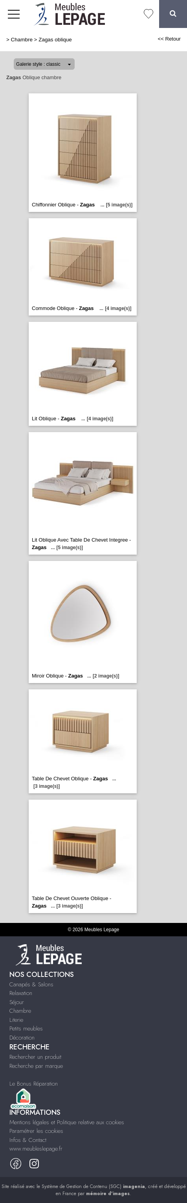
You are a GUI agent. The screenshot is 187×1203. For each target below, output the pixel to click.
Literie (16, 1019)
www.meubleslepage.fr (35, 1148)
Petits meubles (26, 1028)
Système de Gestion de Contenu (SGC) (93, 1186)
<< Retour (169, 39)
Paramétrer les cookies (36, 1131)
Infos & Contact (27, 1140)
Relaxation (20, 993)
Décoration (22, 1037)
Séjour (16, 1002)
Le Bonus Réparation (33, 1083)
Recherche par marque (36, 1066)
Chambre (22, 40)
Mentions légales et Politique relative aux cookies (66, 1122)
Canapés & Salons (31, 984)
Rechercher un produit (35, 1057)
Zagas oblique (55, 40)
